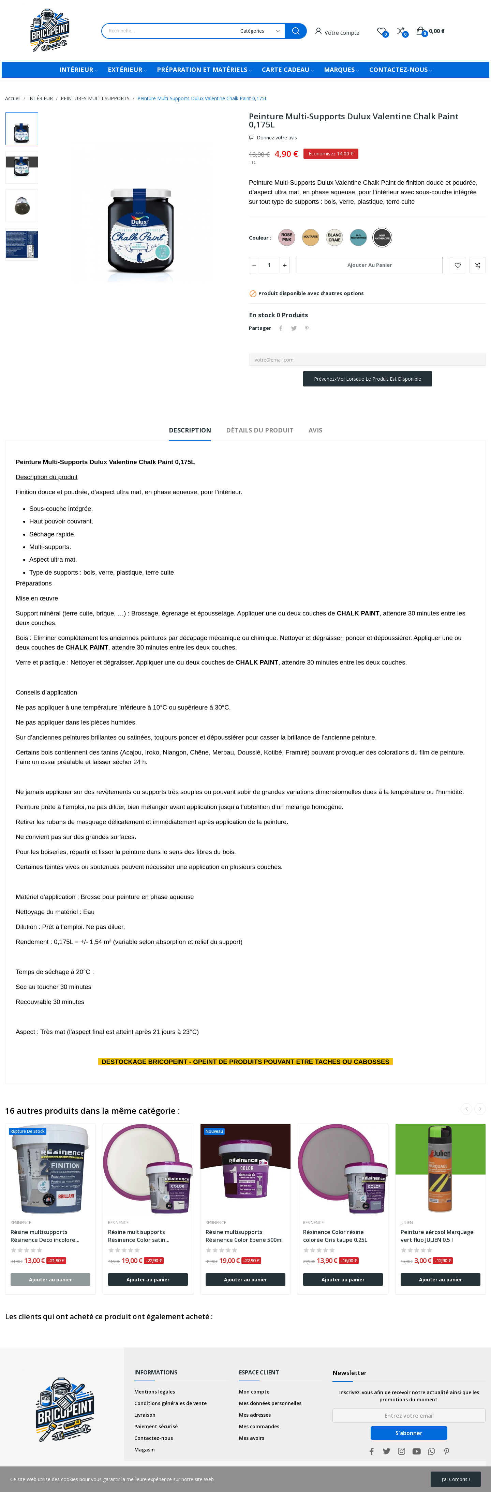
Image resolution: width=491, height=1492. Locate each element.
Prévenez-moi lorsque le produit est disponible (367, 379)
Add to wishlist (458, 265)
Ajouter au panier (369, 264)
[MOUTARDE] (312, 238)
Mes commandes (259, 1426)
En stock (262, 315)
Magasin (144, 1449)
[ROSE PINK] (288, 238)
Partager (280, 328)
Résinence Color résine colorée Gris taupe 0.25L (335, 1235)
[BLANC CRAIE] (336, 238)
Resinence (21, 1223)
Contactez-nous (153, 1438)
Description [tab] (190, 430)
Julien (407, 1223)
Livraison (144, 1415)
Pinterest (306, 328)
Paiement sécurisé (156, 1426)
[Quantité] (269, 265)
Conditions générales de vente (170, 1403)
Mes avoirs (251, 1438)
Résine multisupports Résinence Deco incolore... (45, 1235)
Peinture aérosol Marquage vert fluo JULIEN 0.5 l (437, 1235)
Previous (466, 1109)
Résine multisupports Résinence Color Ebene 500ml (244, 1235)
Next (480, 1109)
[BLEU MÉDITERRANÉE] (360, 238)
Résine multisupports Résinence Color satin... (138, 1235)
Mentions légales (154, 1391)
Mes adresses (255, 1415)
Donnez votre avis (276, 137)
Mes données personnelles (270, 1403)
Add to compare (477, 265)
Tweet (293, 328)
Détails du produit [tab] (260, 430)
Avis (315, 430)
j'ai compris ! (456, 1479)
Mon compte (254, 1391)
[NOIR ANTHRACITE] (384, 238)
